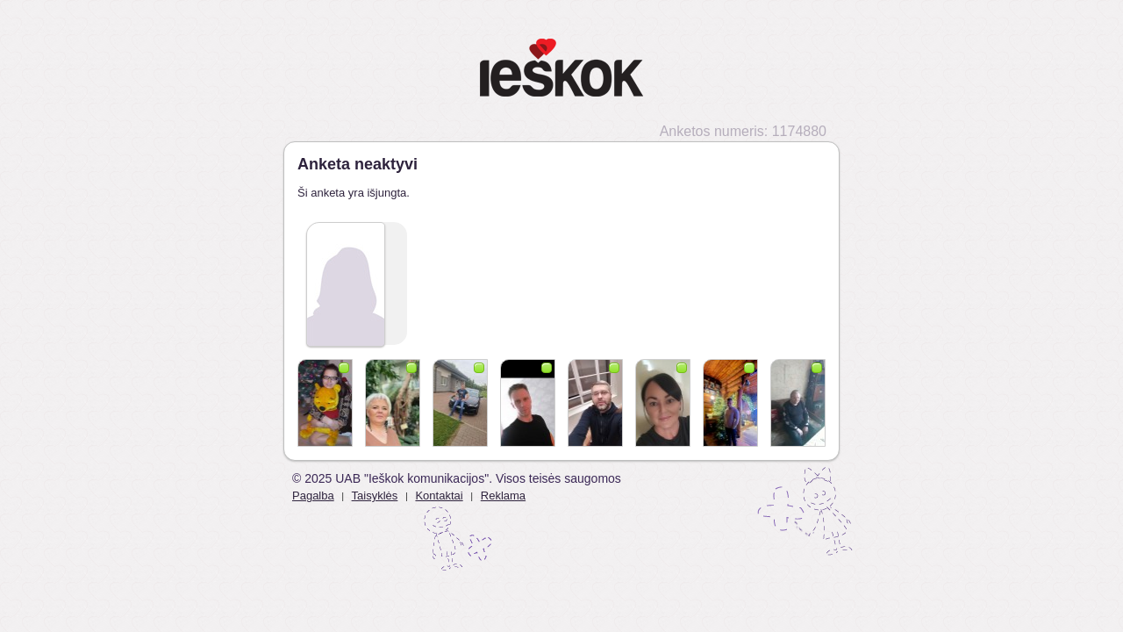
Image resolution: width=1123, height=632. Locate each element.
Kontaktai (438, 495)
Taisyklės (375, 495)
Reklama (503, 495)
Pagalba (313, 495)
